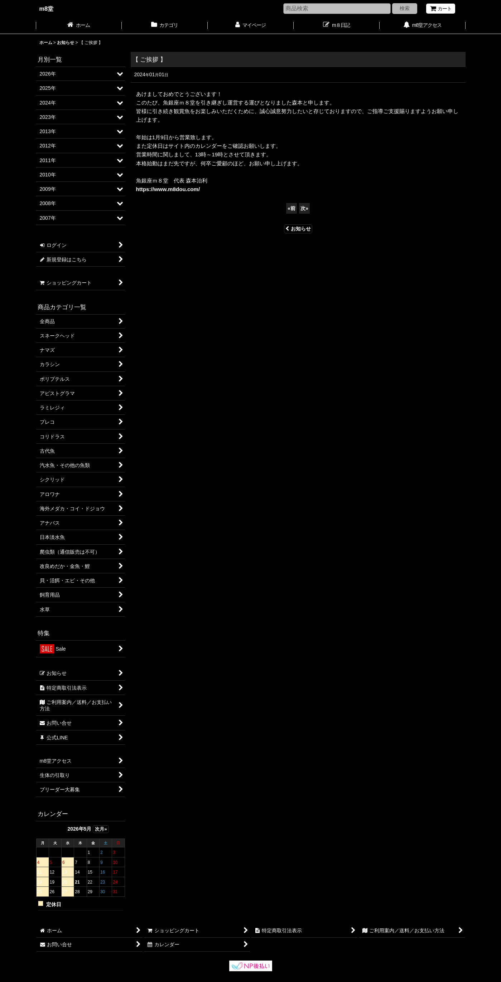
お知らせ (298, 229)
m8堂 (46, 8)
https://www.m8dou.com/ (168, 189)
